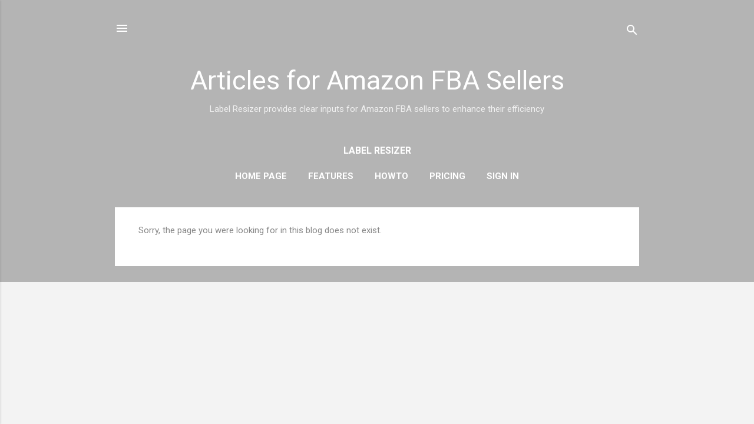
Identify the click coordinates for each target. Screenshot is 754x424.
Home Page (261, 176)
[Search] (632, 32)
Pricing (447, 176)
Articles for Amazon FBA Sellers (377, 80)
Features (330, 176)
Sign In (503, 176)
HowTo (391, 176)
